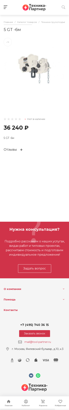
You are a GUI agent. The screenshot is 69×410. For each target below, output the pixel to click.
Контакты (11, 310)
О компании (12, 289)
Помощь (10, 299)
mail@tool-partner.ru (37, 342)
